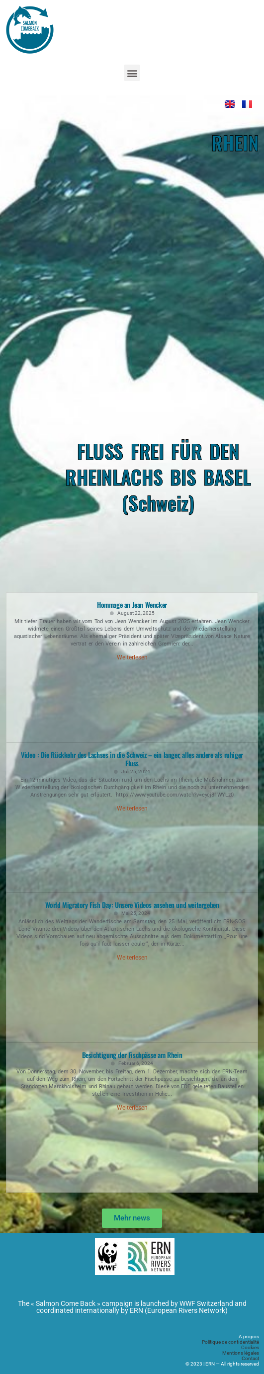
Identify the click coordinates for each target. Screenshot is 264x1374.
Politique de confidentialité (230, 1342)
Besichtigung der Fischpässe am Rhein (132, 1055)
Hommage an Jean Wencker (132, 604)
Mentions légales (240, 1353)
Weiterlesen (132, 657)
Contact (250, 1358)
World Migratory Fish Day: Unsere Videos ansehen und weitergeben (132, 904)
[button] (132, 73)
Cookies (250, 1347)
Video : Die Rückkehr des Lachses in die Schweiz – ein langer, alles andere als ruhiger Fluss (132, 758)
